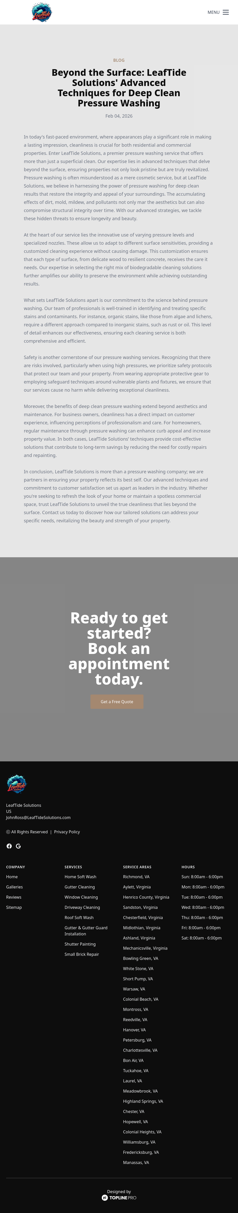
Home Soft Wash (81, 877)
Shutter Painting (80, 944)
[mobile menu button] (226, 12)
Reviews (13, 897)
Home (12, 877)
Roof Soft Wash (79, 917)
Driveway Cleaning (82, 907)
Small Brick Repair (82, 954)
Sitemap (14, 907)
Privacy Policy (67, 832)
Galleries (14, 887)
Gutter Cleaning (80, 887)
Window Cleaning (81, 897)
